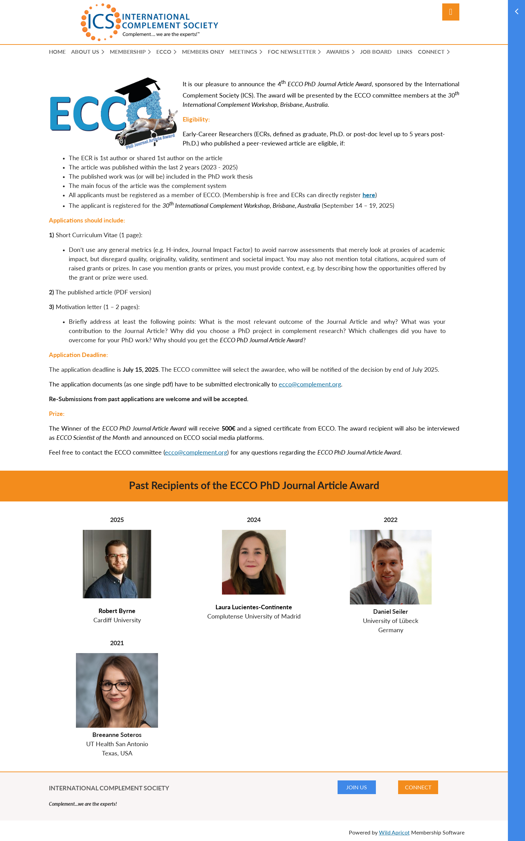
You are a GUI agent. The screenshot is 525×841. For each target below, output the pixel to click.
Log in (450, 12)
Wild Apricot (394, 832)
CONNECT (418, 787)
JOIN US (356, 787)
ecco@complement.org (310, 384)
